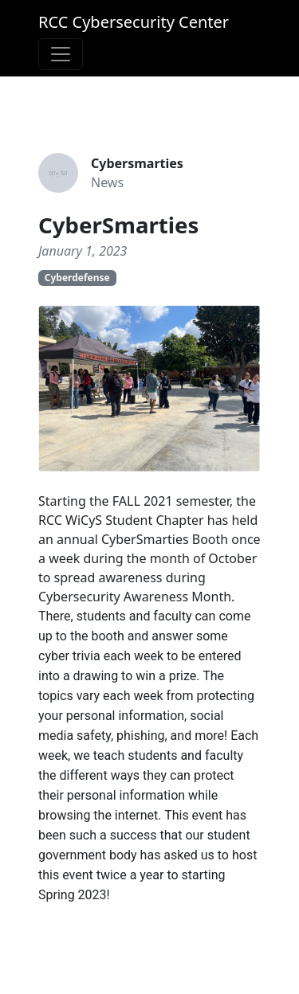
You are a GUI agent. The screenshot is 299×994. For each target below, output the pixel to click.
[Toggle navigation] (60, 54)
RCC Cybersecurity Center (133, 22)
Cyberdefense (77, 277)
